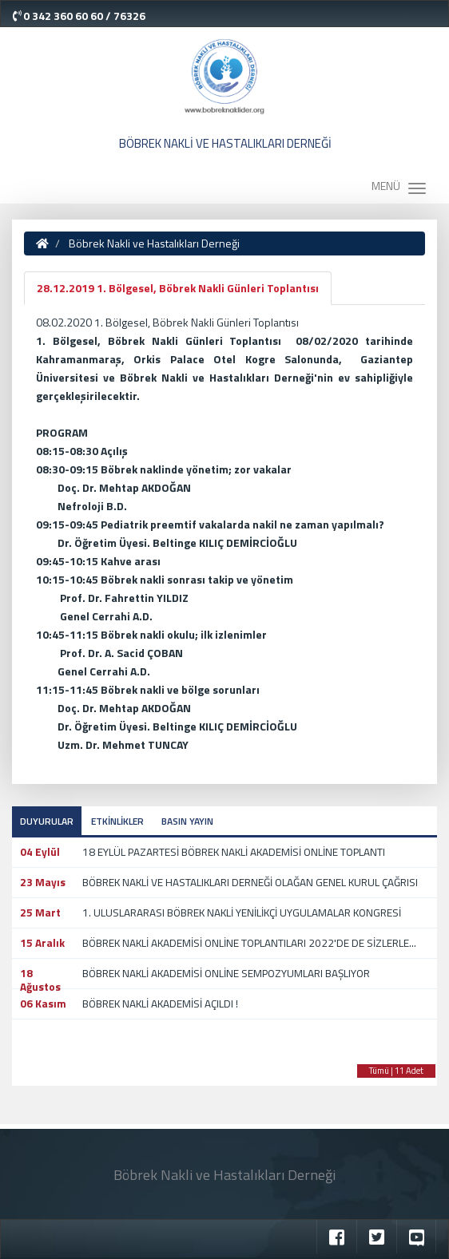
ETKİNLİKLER (117, 821)
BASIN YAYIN (187, 821)
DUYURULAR (47, 821)
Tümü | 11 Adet (396, 1070)
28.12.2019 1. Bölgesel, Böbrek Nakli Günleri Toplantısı (178, 287)
